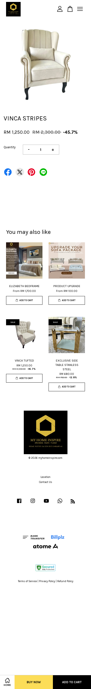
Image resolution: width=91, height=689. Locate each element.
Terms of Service (27, 581)
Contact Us (45, 482)
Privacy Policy (47, 581)
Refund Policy (65, 581)
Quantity (10, 147)
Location (45, 477)
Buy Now (34, 682)
